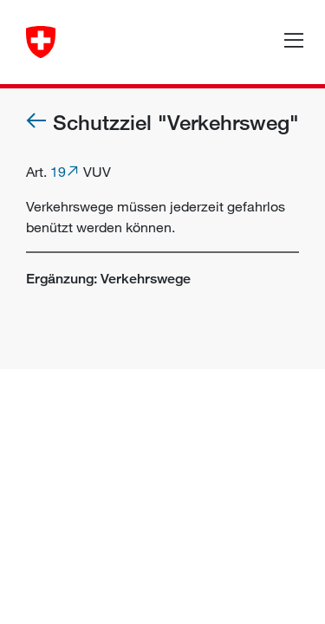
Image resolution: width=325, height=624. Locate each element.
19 (58, 171)
